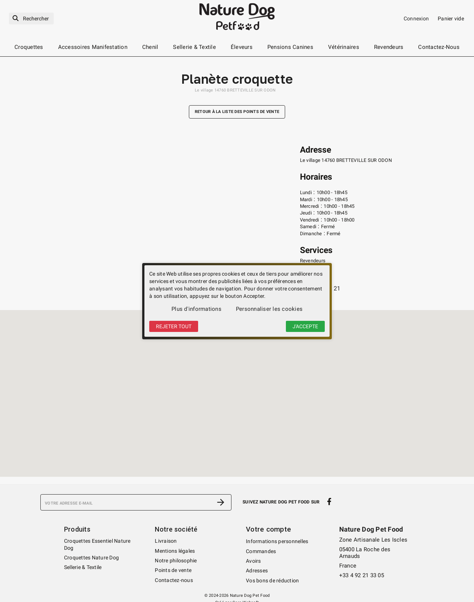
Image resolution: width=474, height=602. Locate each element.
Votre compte (267, 529)
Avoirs (253, 560)
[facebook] (329, 501)
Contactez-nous (174, 580)
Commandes (261, 551)
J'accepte (305, 326)
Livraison (166, 541)
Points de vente (173, 570)
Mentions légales (175, 551)
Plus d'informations (196, 309)
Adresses (257, 570)
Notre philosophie (176, 560)
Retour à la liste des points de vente (237, 112)
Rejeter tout (173, 326)
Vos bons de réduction (272, 580)
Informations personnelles (277, 541)
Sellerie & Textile (83, 567)
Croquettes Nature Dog (91, 558)
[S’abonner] (220, 502)
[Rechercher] (31, 19)
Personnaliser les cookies (269, 309)
